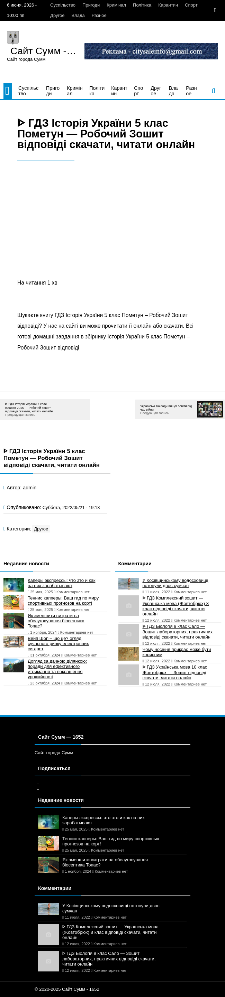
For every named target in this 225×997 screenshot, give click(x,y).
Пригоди (91, 5)
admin (29, 487)
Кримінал (116, 5)
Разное (99, 15)
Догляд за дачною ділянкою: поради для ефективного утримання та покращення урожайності (57, 669)
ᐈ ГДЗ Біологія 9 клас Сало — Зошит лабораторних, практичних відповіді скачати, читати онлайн (178, 632)
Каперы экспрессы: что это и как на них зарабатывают (61, 583)
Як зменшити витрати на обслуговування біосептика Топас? (56, 621)
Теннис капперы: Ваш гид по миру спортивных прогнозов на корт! (63, 600)
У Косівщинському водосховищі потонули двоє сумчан (175, 583)
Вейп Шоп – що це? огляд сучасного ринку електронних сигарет (58, 643)
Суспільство (62, 5)
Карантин (168, 5)
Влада (77, 15)
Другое (57, 15)
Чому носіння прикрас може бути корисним (177, 652)
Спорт (191, 5)
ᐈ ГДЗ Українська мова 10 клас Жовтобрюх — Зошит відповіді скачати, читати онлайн (175, 672)
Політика (142, 5)
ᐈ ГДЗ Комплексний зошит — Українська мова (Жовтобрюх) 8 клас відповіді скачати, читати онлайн (176, 605)
